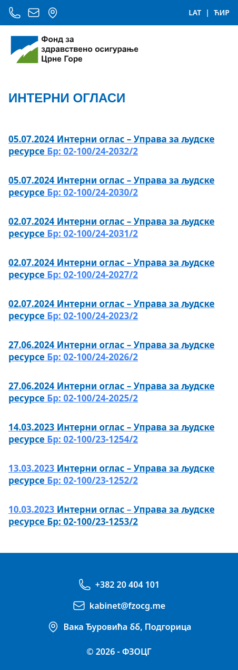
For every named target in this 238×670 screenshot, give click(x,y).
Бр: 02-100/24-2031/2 (111, 227)
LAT (195, 12)
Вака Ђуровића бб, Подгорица (128, 627)
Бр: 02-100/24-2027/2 (111, 268)
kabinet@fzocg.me (127, 605)
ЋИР (222, 12)
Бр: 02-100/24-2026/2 (111, 351)
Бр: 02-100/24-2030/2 (111, 186)
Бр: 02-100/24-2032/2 (111, 145)
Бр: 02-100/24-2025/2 (111, 392)
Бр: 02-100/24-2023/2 (111, 310)
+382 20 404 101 (127, 584)
